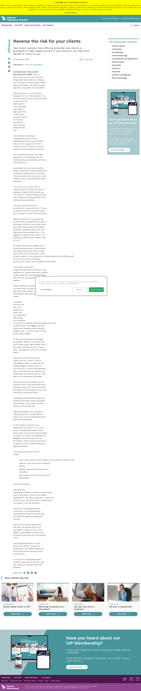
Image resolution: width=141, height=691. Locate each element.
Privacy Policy (55, 681)
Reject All (80, 289)
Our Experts (48, 25)
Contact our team (16, 681)
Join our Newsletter (110, 18)
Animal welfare (118, 46)
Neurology (116, 65)
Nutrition (116, 68)
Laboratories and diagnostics (125, 59)
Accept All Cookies (96, 289)
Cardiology (117, 49)
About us (4, 681)
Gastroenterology (119, 55)
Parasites (116, 72)
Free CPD (18, 25)
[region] (71, 286)
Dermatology (117, 52)
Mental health (118, 62)
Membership (6, 25)
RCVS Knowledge (119, 78)
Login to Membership (130, 18)
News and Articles (33, 25)
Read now (15, 614)
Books (41, 681)
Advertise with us (30, 681)
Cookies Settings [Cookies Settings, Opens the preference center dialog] (46, 289)
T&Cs (46, 681)
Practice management (34, 65)
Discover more (118, 150)
